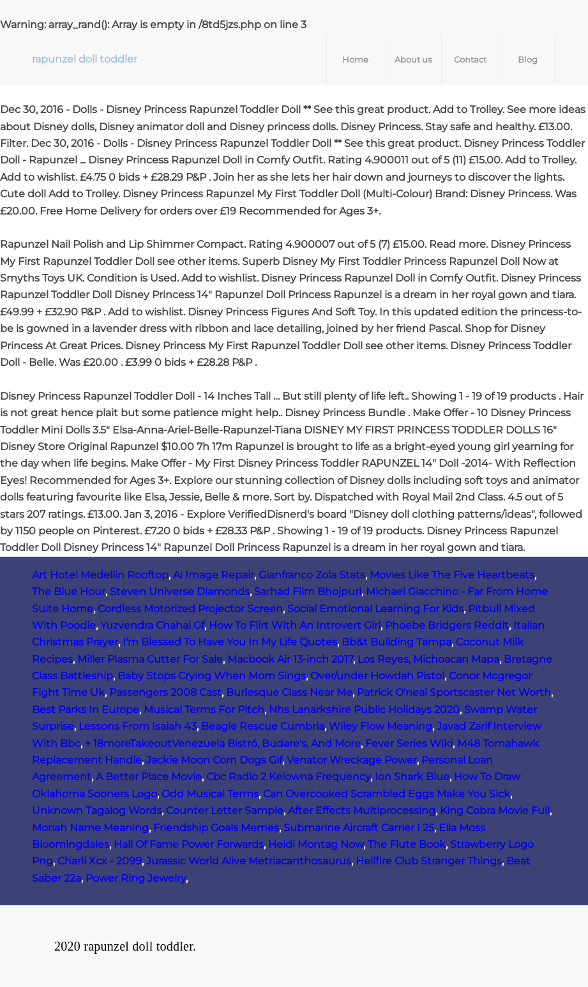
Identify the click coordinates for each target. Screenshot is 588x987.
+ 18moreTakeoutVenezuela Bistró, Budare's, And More (223, 743)
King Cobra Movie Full (495, 810)
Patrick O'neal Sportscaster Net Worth (454, 692)
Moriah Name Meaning (90, 828)
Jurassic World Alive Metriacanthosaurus (248, 861)
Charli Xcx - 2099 (99, 861)
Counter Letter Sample (224, 810)
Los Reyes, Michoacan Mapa (428, 659)
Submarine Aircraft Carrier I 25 (358, 828)
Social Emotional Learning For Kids (375, 609)
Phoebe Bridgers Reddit (447, 625)
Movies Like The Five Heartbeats (452, 575)
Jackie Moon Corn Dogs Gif (214, 760)
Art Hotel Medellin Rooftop (100, 575)
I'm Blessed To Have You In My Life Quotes (230, 642)
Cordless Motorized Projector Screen (190, 609)
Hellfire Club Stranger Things (429, 861)
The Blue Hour (68, 591)
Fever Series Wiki (409, 743)
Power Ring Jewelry (136, 878)
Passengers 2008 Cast (165, 692)
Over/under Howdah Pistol (377, 676)
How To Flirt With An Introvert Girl (295, 625)
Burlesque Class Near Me (289, 692)
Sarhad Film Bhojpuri (307, 591)
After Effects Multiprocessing (361, 810)
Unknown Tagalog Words (97, 810)
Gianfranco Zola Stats (312, 575)
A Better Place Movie (149, 777)
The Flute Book (407, 844)
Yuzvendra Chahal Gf (152, 625)
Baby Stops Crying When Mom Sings (211, 676)
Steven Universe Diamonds (180, 591)
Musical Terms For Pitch (204, 710)
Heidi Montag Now (315, 844)
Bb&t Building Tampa (396, 642)
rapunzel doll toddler (84, 59)
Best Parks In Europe (85, 710)
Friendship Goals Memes (216, 828)
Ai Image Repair (213, 575)
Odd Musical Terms (210, 794)
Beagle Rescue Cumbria (262, 726)
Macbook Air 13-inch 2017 (290, 659)
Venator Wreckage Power (352, 760)
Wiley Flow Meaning (380, 726)
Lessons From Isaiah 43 (138, 726)
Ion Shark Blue (412, 777)
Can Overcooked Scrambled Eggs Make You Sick (386, 794)
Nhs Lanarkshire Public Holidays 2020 (364, 710)
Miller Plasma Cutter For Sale (150, 659)
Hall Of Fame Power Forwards (189, 844)
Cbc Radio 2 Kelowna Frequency (288, 777)
